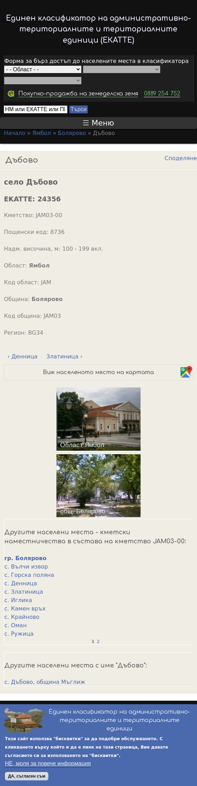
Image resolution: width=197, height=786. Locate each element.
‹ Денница (22, 356)
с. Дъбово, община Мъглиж (44, 682)
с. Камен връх (25, 608)
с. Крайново (21, 617)
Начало (14, 133)
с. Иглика (18, 600)
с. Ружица (19, 633)
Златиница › (64, 356)
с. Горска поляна (29, 575)
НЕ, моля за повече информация (48, 763)
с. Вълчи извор (26, 566)
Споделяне (181, 158)
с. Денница (20, 583)
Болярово (72, 133)
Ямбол (41, 133)
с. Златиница (23, 591)
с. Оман (15, 625)
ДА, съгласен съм (26, 776)
